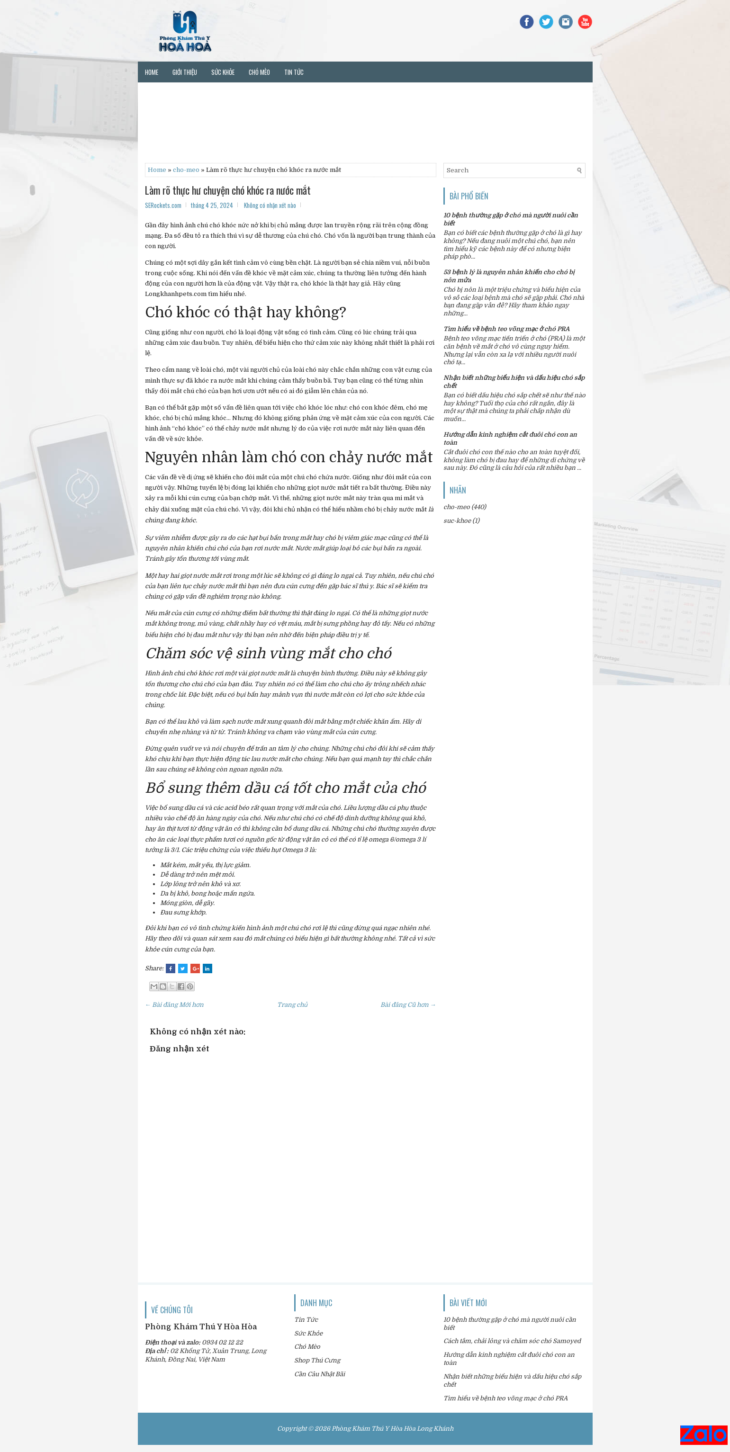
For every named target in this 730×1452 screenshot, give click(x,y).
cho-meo (186, 169)
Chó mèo (259, 72)
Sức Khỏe (308, 1333)
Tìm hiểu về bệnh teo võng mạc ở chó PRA (506, 328)
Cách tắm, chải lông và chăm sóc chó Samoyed (512, 1340)
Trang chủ (292, 1004)
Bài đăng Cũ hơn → (408, 1004)
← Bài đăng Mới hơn (174, 1004)
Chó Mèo (307, 1346)
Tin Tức (306, 1319)
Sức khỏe (222, 72)
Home (151, 72)
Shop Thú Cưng (317, 1360)
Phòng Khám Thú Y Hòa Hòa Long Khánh (392, 1428)
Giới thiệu (184, 72)
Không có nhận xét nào (270, 205)
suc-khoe (457, 520)
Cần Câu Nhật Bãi (319, 1374)
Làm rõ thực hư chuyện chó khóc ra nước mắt (228, 190)
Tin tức (294, 72)
